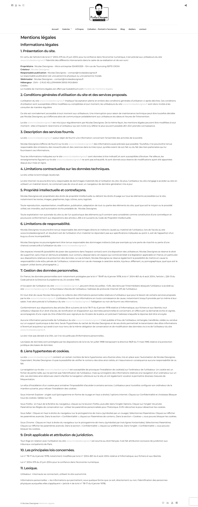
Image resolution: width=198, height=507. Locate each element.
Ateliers (132, 29)
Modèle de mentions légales (98, 89)
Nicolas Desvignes (40, 69)
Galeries (66, 29)
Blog (122, 29)
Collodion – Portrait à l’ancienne (102, 29)
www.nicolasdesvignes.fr (32, 60)
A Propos (79, 29)
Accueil (55, 29)
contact (142, 29)
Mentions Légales (46, 503)
